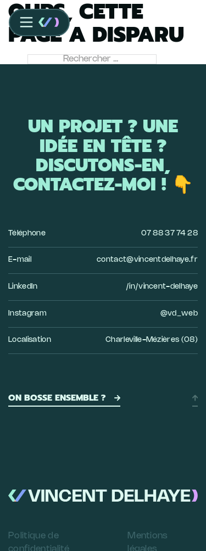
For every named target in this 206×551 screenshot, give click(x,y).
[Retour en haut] (195, 398)
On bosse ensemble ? (64, 397)
